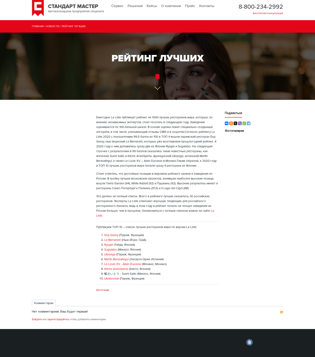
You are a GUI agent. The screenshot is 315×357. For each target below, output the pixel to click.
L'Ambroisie (111, 278)
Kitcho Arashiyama (116, 269)
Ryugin (108, 245)
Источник (102, 290)
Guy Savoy (111, 235)
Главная (38, 26)
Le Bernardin (112, 240)
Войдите (37, 319)
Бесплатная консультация (268, 13)
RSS (281, 312)
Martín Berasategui (116, 259)
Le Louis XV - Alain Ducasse (122, 264)
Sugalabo (110, 249)
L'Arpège (110, 254)
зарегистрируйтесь (58, 319)
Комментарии (43, 303)
